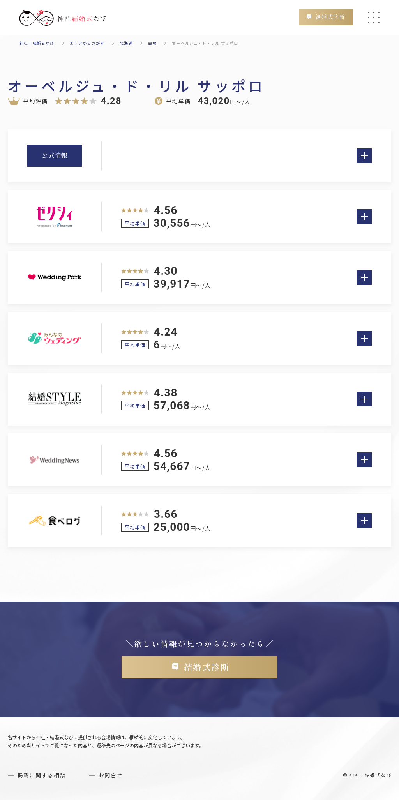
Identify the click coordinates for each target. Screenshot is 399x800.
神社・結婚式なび (37, 43)
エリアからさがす (87, 43)
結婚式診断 (330, 17)
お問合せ (110, 775)
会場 (152, 43)
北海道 (126, 43)
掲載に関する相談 (41, 775)
